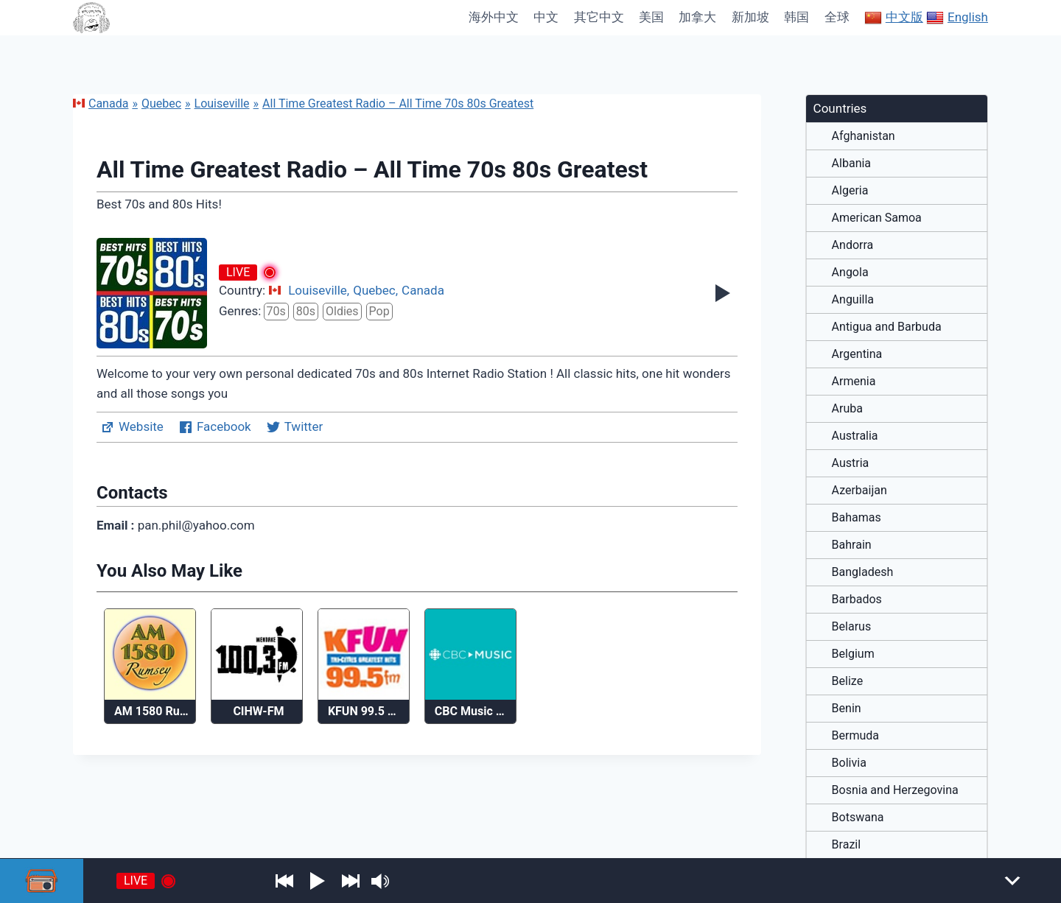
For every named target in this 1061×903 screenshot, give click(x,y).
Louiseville (222, 103)
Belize (848, 681)
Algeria (850, 191)
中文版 (893, 17)
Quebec (161, 103)
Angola (850, 272)
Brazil (846, 845)
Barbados (857, 599)
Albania (851, 163)
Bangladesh (863, 572)
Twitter (294, 427)
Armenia (854, 381)
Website (132, 427)
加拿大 (697, 17)
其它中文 (599, 17)
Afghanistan (863, 136)
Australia (855, 436)
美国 (651, 17)
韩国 (796, 17)
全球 (837, 17)
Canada (100, 103)
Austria (850, 463)
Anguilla (853, 300)
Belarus (852, 627)
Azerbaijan (859, 490)
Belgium (853, 654)
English (957, 17)
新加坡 (750, 17)
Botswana (858, 817)
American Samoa (877, 218)
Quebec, (375, 290)
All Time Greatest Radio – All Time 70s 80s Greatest (397, 103)
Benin (846, 708)
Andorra (853, 245)
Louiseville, (318, 290)
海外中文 (494, 17)
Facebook (214, 427)
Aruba (847, 409)
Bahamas (856, 518)
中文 (545, 17)
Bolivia (849, 763)
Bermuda (855, 736)
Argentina (857, 354)
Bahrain (852, 545)
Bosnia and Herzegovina (895, 790)
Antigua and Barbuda (887, 327)
